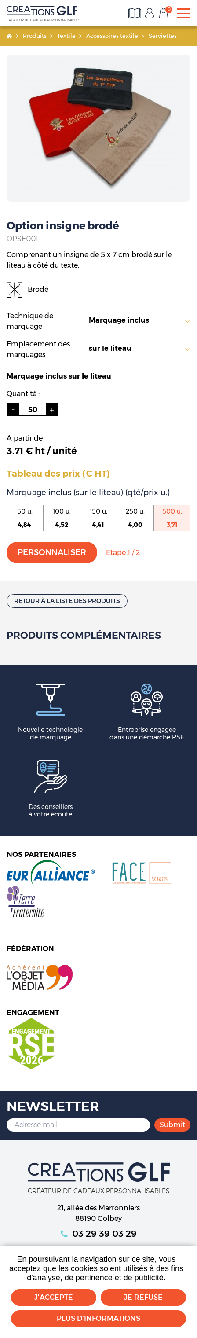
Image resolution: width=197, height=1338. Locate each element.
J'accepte (53, 1297)
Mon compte (149, 13)
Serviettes (163, 35)
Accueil (9, 36)
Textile (66, 35)
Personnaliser (52, 552)
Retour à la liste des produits (67, 601)
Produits (35, 35)
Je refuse (143, 1297)
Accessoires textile (112, 35)
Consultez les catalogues (135, 13)
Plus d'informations (98, 1318)
